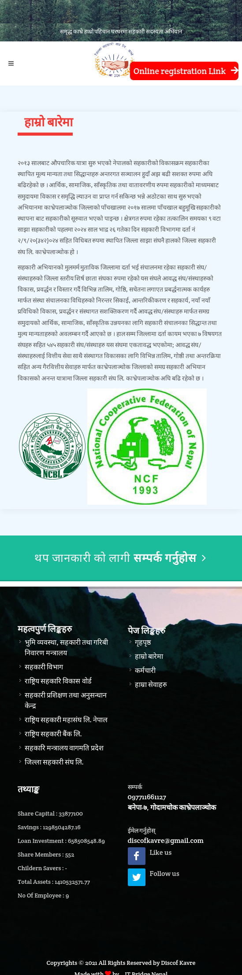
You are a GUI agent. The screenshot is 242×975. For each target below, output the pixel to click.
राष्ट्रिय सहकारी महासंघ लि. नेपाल (66, 719)
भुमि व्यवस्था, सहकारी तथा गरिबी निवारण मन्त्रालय (66, 647)
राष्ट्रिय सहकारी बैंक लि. (53, 734)
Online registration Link (184, 71)
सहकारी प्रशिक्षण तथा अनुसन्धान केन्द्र (66, 700)
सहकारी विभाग (44, 667)
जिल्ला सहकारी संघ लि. (54, 762)
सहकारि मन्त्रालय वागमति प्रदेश (64, 748)
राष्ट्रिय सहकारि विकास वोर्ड (58, 681)
